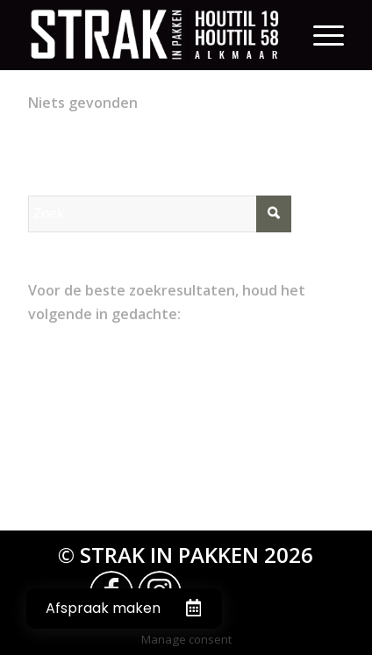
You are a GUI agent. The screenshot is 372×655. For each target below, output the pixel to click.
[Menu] (328, 35)
